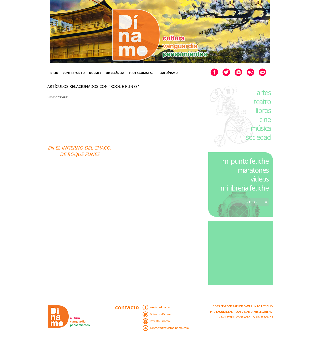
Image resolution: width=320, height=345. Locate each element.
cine (265, 119)
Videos (51, 97)
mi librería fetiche (244, 187)
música (261, 128)
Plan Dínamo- (244, 312)
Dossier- (219, 306)
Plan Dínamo (168, 73)
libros (263, 110)
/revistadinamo (160, 307)
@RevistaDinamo (161, 314)
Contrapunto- (236, 306)
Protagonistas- (222, 312)
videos (259, 178)
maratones (253, 170)
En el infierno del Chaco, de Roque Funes (79, 150)
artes (264, 92)
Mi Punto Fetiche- (260, 306)
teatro (262, 101)
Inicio (53, 73)
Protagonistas (141, 73)
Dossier (95, 73)
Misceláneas (115, 73)
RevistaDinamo (160, 321)
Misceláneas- (263, 312)
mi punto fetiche (245, 161)
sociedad (258, 137)
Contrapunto (74, 73)
